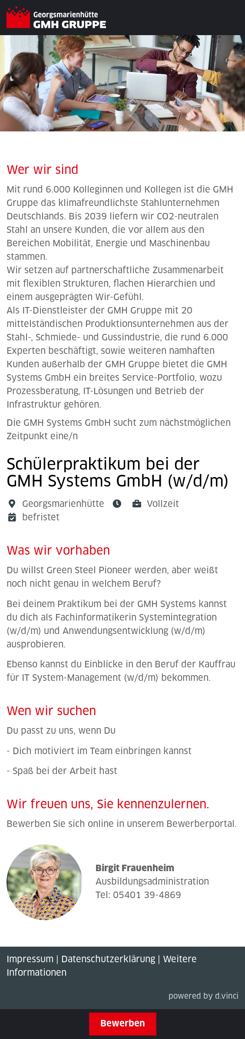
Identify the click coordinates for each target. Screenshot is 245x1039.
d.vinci (226, 996)
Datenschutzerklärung (108, 959)
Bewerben (122, 1023)
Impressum (30, 959)
